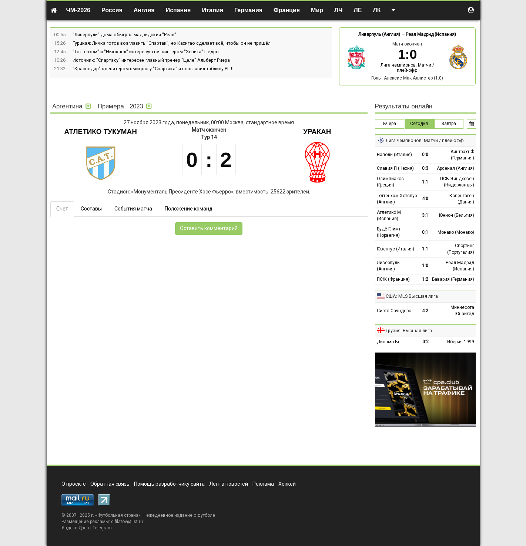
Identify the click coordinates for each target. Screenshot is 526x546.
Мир (317, 10)
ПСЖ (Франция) (393, 279)
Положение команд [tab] (188, 209)
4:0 (425, 198)
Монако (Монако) (456, 232)
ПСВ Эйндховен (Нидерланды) (457, 182)
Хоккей (287, 484)
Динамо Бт (388, 341)
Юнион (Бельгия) (456, 215)
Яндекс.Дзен (75, 527)
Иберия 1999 (460, 341)
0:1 (425, 232)
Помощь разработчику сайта (169, 484)
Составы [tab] (91, 209)
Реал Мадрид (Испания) (431, 34)
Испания (178, 10)
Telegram (102, 527)
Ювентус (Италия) (395, 249)
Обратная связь (110, 484)
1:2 (425, 279)
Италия (212, 10)
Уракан (317, 131)
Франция (287, 10)
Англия (144, 10)
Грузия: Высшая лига (409, 330)
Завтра (449, 123)
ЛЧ (338, 10)
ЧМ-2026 (78, 10)
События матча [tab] (133, 209)
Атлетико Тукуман (100, 131)
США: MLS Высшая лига (412, 296)
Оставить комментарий (209, 228)
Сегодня (419, 123)
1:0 (425, 265)
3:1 (425, 215)
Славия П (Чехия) (395, 168)
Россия (112, 10)
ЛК (377, 10)
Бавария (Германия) (453, 279)
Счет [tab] (62, 209)
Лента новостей (228, 484)
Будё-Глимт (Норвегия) (389, 232)
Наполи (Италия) (394, 154)
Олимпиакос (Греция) (390, 182)
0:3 (425, 168)
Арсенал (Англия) (455, 168)
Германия (248, 10)
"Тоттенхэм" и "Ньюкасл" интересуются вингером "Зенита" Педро (146, 51)
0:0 (425, 154)
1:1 (425, 182)
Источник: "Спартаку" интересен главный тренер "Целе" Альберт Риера (151, 60)
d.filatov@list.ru (127, 521)
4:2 (425, 310)
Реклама (263, 484)
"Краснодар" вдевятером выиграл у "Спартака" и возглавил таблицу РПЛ (153, 68)
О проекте (73, 484)
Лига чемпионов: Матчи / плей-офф (407, 68)
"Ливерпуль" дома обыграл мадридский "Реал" (124, 34)
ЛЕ (358, 10)
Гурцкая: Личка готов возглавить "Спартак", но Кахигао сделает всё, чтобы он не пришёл (172, 43)
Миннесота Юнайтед (462, 310)
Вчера (389, 123)
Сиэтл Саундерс (394, 310)
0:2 (425, 341)
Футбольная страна (117, 515)
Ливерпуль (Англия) (379, 34)
